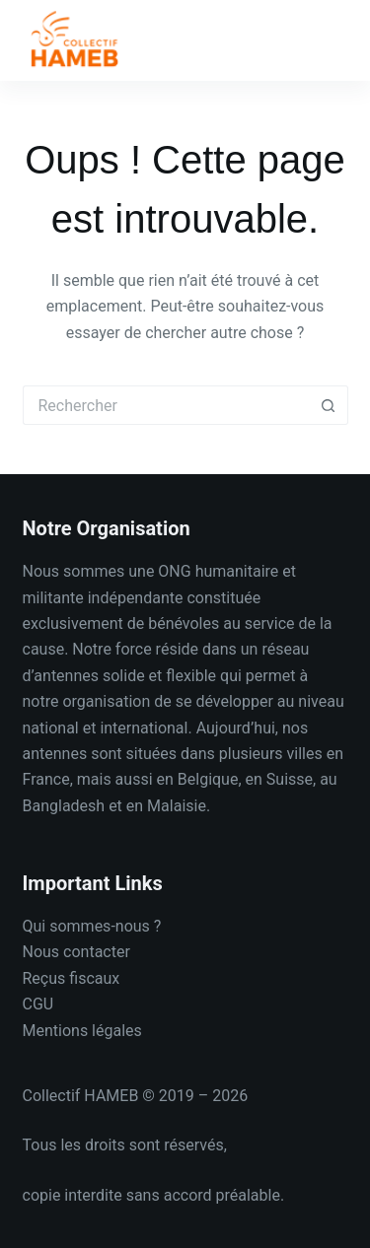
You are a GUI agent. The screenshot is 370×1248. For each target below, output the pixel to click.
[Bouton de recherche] (328, 405)
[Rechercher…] (166, 405)
